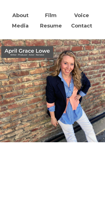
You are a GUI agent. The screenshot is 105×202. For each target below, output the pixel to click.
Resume (51, 26)
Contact (81, 26)
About (20, 15)
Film (51, 15)
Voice (81, 15)
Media (20, 26)
